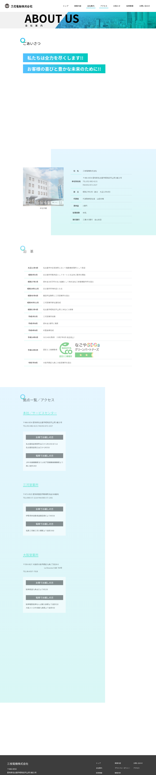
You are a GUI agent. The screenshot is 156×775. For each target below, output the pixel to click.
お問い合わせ (144, 6)
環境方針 (118, 773)
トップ (65, 6)
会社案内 (90, 6)
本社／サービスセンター (40, 413)
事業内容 (77, 6)
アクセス (103, 6)
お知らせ (116, 6)
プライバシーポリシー (122, 768)
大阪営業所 (30, 555)
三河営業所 (30, 484)
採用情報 (129, 6)
